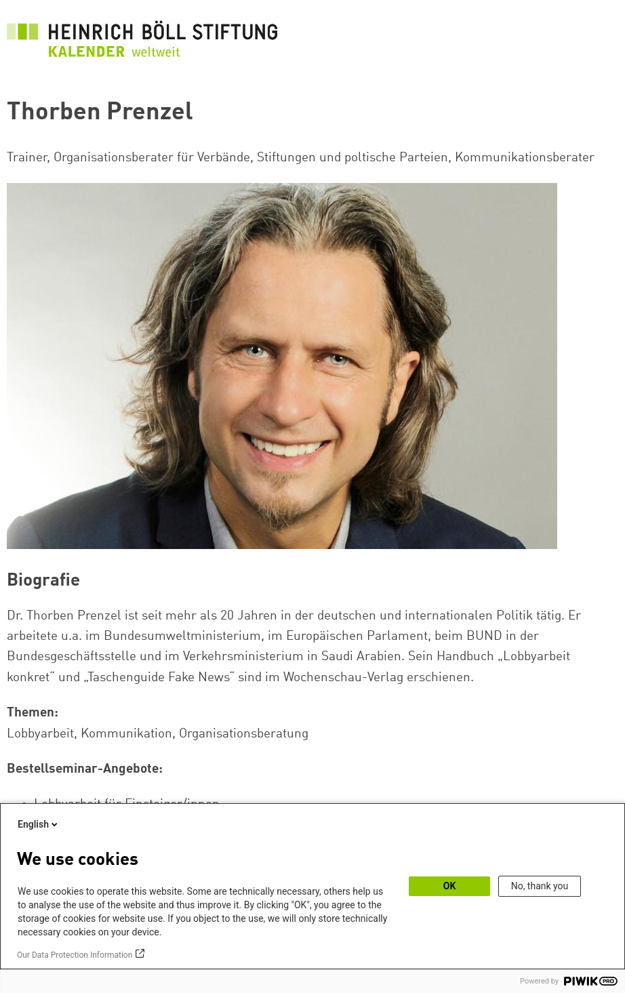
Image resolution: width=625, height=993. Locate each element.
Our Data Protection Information (74, 955)
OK (449, 885)
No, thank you (540, 885)
